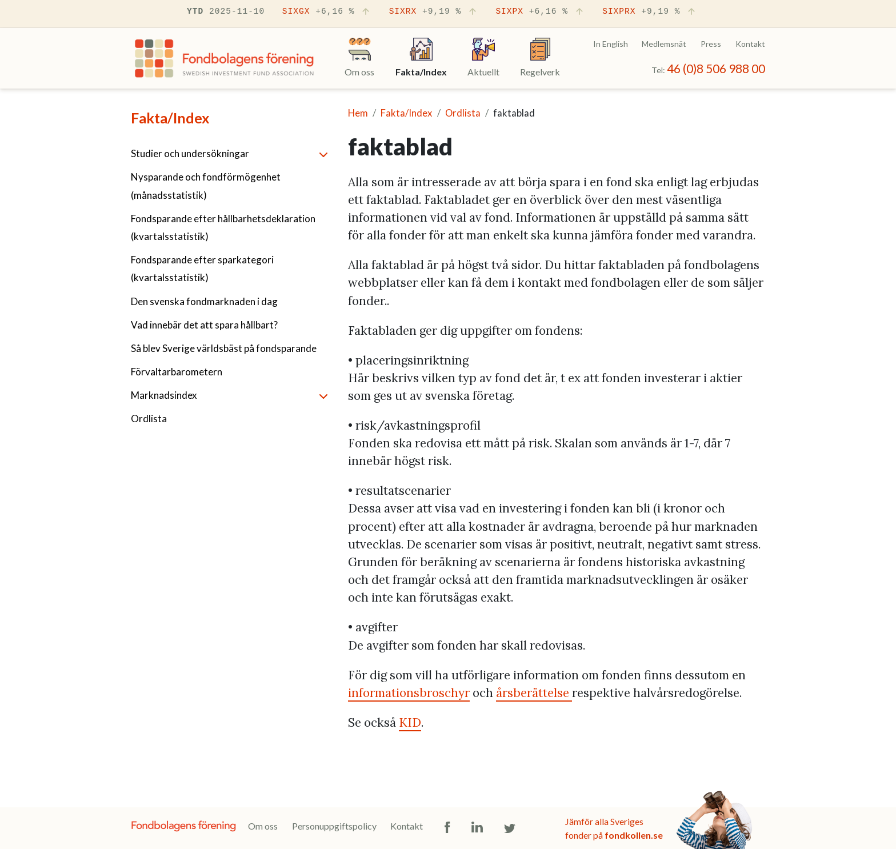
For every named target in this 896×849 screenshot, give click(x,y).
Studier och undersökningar (190, 153)
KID (410, 722)
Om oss (263, 825)
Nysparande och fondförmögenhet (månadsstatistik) (206, 186)
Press (711, 44)
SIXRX (433, 12)
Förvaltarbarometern (176, 372)
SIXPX (540, 12)
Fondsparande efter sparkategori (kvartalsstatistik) (202, 268)
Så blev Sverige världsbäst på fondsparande (224, 348)
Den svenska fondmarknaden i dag (204, 301)
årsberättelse (534, 692)
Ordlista (149, 418)
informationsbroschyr (409, 692)
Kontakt (750, 44)
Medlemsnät (664, 44)
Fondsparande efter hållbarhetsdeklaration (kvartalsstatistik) (223, 227)
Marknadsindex (164, 395)
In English (610, 44)
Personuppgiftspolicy (334, 825)
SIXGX (326, 12)
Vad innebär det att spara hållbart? (204, 325)
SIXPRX (649, 12)
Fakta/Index (170, 117)
